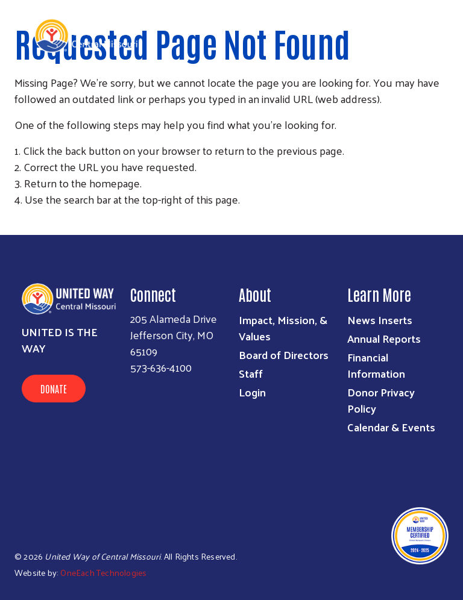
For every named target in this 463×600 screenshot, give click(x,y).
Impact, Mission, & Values (283, 327)
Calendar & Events (391, 426)
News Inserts (379, 319)
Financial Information (376, 365)
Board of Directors (284, 354)
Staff (251, 373)
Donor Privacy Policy (381, 400)
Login (252, 392)
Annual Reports (384, 338)
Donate (53, 389)
